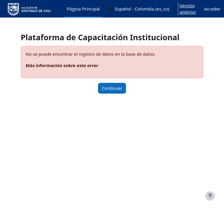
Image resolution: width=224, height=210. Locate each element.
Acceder (212, 9)
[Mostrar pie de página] (210, 196)
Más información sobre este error (62, 65)
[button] (140, 9)
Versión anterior (187, 9)
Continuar (112, 88)
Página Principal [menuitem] (83, 9)
